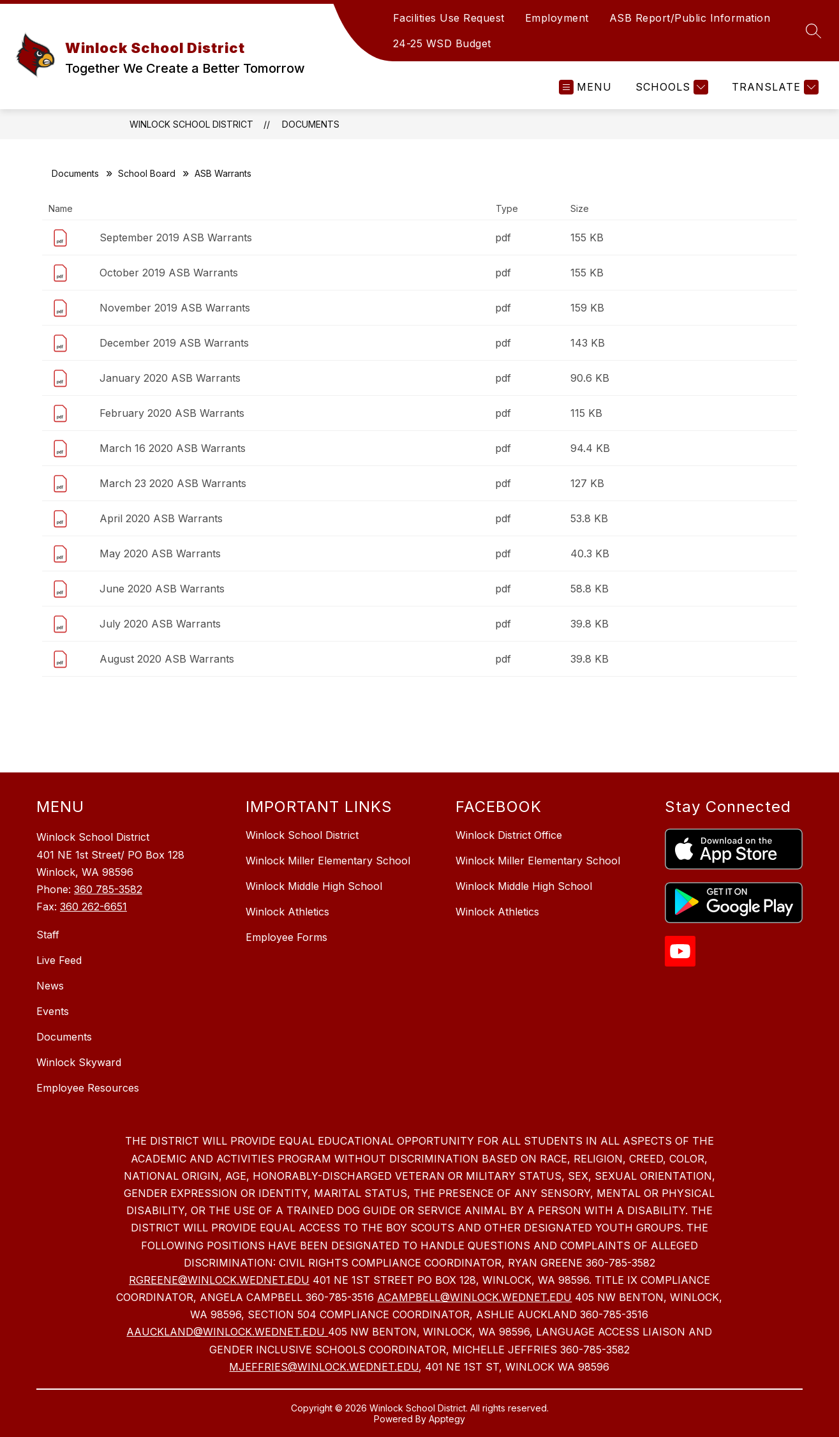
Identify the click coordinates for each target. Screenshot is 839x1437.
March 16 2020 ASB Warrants (173, 448)
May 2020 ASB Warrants (160, 553)
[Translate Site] (774, 87)
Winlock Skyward (78, 1062)
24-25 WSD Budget (442, 43)
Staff (47, 934)
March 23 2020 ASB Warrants (173, 483)
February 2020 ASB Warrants (172, 413)
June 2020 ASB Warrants (162, 588)
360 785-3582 (108, 889)
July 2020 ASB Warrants (160, 623)
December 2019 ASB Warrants (174, 342)
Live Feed (59, 960)
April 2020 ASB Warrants (161, 518)
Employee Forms (286, 937)
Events (52, 1011)
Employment (557, 17)
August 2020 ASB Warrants (167, 658)
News (50, 985)
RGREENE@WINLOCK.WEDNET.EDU (219, 1280)
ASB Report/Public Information (690, 17)
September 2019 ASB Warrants (176, 237)
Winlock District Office (509, 835)
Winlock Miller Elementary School (328, 860)
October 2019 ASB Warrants (169, 272)
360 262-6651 (93, 906)
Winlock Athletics (287, 911)
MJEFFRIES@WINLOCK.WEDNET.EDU (324, 1366)
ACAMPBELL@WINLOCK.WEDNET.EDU (474, 1297)
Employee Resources (87, 1087)
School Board (146, 173)
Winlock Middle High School (314, 886)
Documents (310, 124)
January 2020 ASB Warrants (170, 378)
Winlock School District (191, 124)
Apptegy (447, 1418)
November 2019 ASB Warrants (175, 307)
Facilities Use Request (449, 17)
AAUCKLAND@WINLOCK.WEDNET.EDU (227, 1331)
